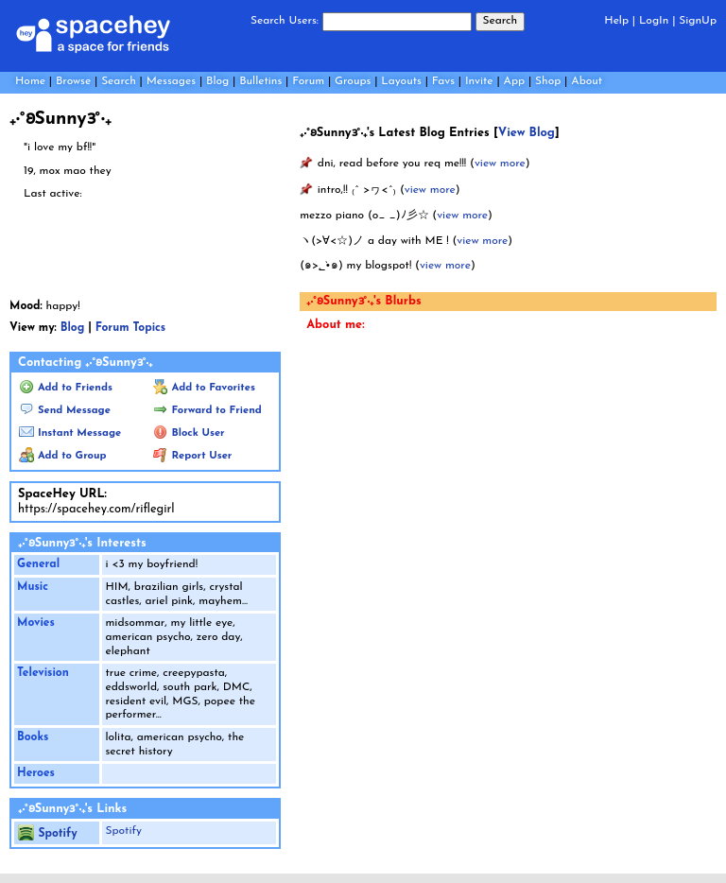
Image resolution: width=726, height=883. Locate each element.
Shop (548, 81)
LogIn (653, 20)
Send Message (65, 411)
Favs (443, 81)
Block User (189, 433)
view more (500, 163)
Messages (171, 81)
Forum (308, 81)
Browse (73, 81)
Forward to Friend (207, 411)
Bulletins (260, 81)
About (586, 81)
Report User (193, 456)
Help (616, 20)
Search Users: (285, 20)
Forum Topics (130, 328)
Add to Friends (65, 388)
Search (500, 20)
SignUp (698, 20)
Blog (217, 81)
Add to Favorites (204, 388)
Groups (353, 81)
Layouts (401, 81)
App (515, 81)
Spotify (47, 834)
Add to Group (62, 456)
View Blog (526, 133)
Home (30, 81)
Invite (479, 81)
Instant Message (70, 433)
